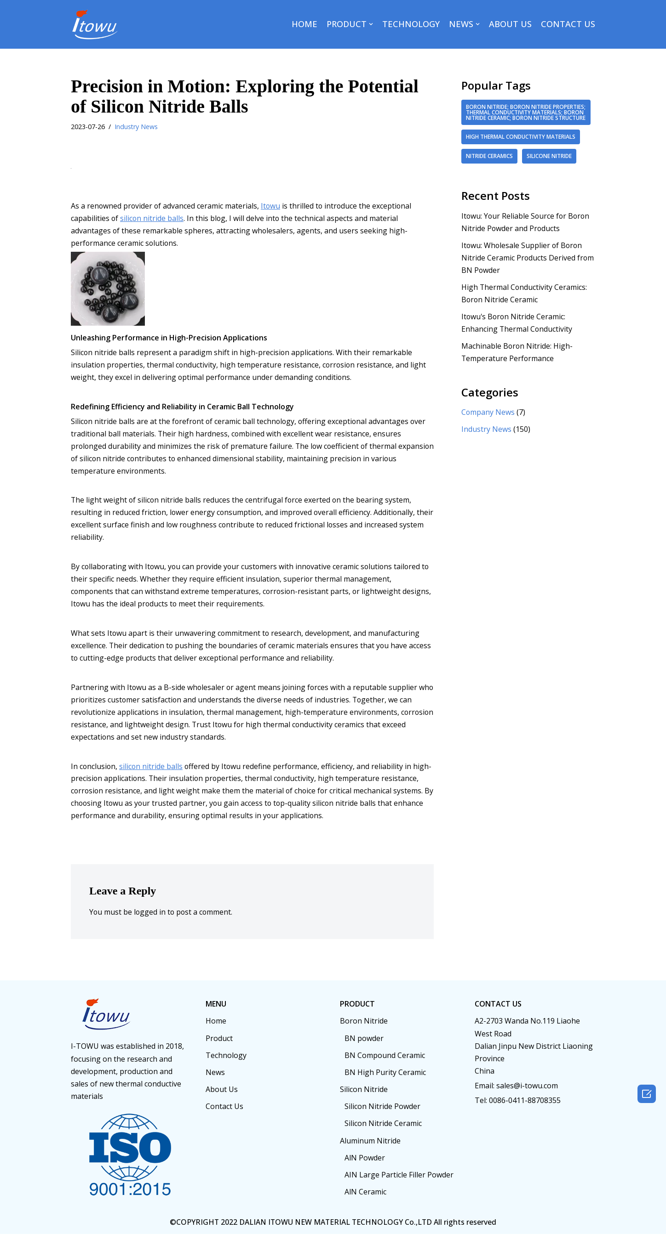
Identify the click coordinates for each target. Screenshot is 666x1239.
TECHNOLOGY (411, 23)
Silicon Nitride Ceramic (383, 1128)
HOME (304, 23)
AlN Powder (364, 1163)
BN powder (364, 1043)
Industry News (136, 126)
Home (216, 1026)
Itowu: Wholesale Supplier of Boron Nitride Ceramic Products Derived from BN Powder (528, 263)
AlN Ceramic (365, 1197)
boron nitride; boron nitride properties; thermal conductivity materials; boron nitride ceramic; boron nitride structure (526, 115)
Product (219, 1043)
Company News (488, 419)
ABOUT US (510, 23)
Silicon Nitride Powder (382, 1111)
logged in (150, 917)
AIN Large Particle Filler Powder (399, 1180)
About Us (222, 1094)
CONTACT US (568, 23)
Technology (226, 1060)
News (215, 1077)
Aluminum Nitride (370, 1146)
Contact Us (224, 1111)
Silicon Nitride (364, 1094)
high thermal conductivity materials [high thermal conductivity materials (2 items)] (521, 143)
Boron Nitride (364, 1026)
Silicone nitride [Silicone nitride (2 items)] (550, 162)
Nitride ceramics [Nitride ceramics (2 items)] (489, 162)
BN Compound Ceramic (384, 1060)
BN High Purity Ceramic (385, 1077)
